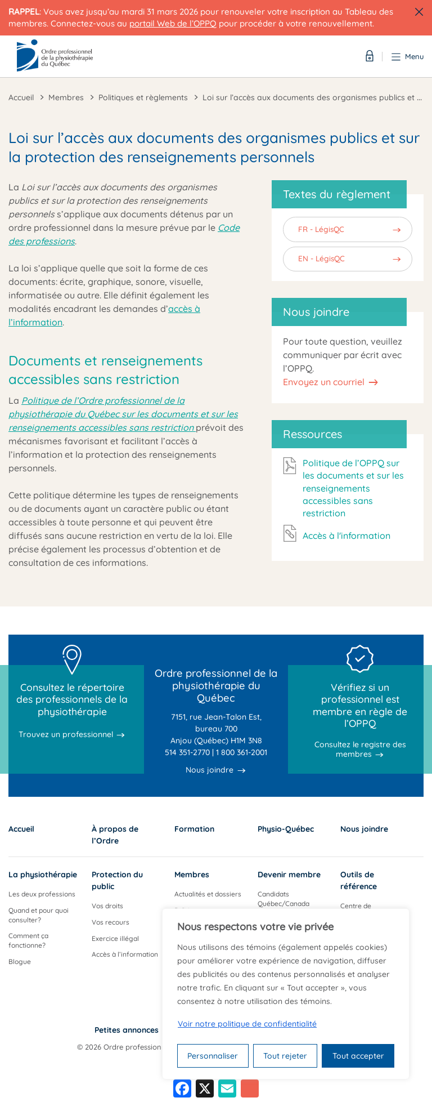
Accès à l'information (346, 535)
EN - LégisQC (321, 258)
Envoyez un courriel (323, 381)
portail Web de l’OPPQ (173, 23)
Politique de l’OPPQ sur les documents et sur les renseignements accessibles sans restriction (353, 488)
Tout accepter (358, 1056)
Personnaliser (212, 1056)
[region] (286, 993)
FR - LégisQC (321, 229)
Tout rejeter (285, 1056)
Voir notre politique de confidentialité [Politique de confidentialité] (247, 1024)
